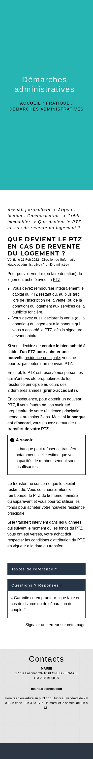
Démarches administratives (46, 109)
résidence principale (42, 358)
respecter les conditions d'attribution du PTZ (46, 540)
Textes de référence (32, 569)
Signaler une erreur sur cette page (55, 625)
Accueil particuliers (29, 210)
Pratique (58, 103)
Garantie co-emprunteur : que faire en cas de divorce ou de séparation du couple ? (45, 604)
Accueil (30, 103)
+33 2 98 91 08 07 (47, 678)
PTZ (56, 280)
